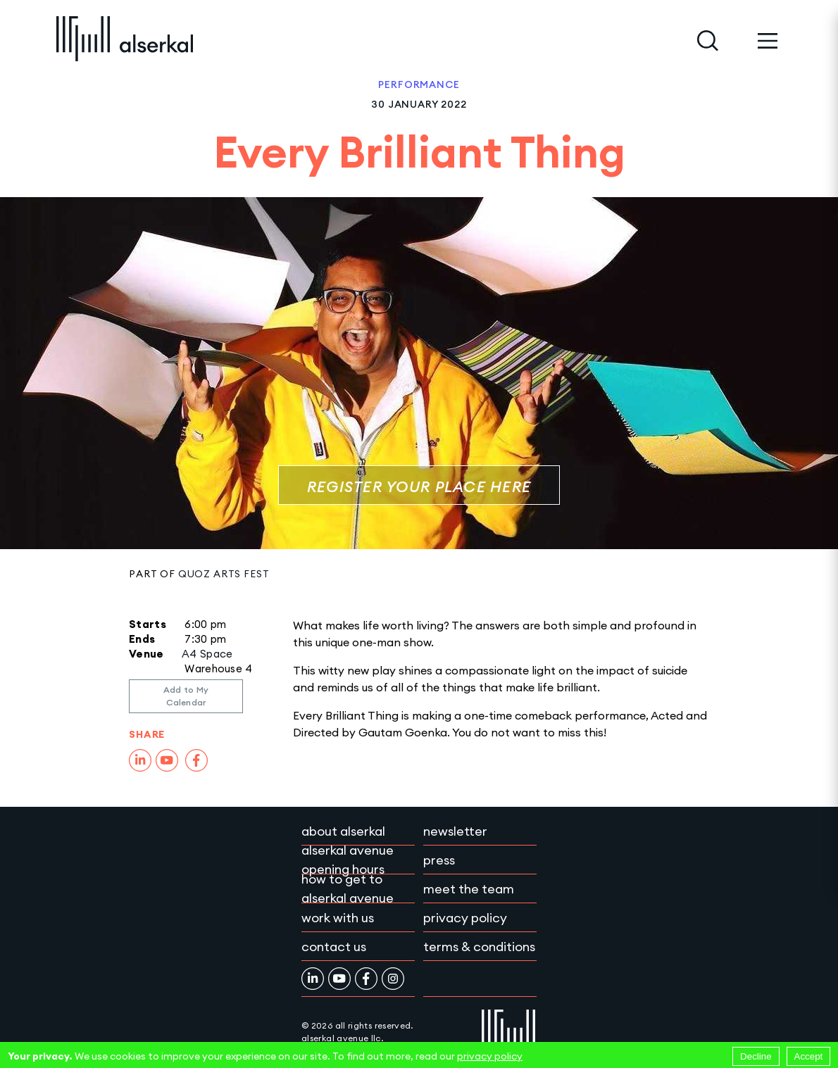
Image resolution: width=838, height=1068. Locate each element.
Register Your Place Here (419, 486)
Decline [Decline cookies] (755, 1056)
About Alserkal (343, 831)
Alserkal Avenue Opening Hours (347, 859)
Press (439, 860)
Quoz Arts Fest (224, 573)
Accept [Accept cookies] (808, 1056)
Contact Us (333, 946)
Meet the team (468, 889)
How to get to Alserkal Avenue (347, 888)
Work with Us (337, 918)
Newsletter (455, 831)
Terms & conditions (479, 946)
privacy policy (490, 1056)
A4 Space (207, 653)
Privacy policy (465, 918)
